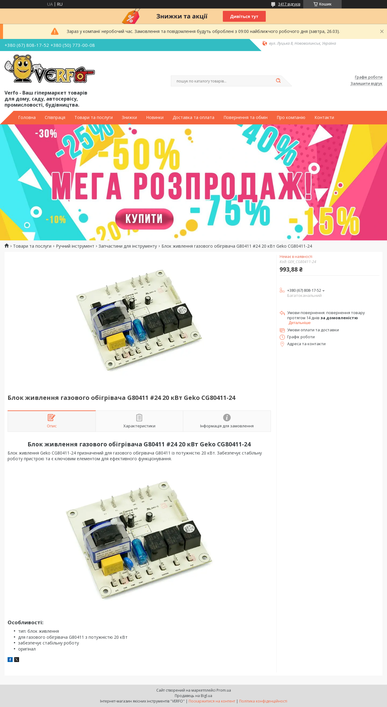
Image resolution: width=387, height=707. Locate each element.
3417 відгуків (289, 4)
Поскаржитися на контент (212, 701)
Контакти (324, 117)
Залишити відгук (366, 84)
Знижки (129, 117)
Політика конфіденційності (263, 701)
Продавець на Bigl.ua (193, 695)
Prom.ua (223, 690)
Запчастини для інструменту (128, 246)
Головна (27, 117)
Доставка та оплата (193, 117)
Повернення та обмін (245, 117)
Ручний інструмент (75, 246)
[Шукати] (278, 81)
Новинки (155, 117)
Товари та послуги (93, 117)
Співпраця (55, 117)
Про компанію (291, 117)
